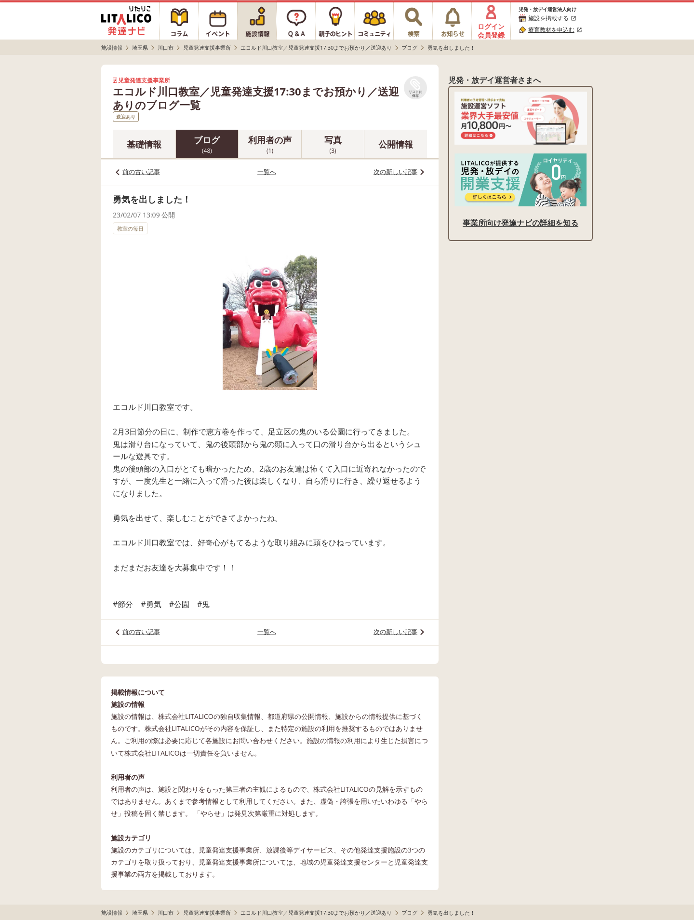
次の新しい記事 (395, 171)
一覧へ (266, 171)
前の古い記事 (141, 171)
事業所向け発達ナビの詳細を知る (520, 222)
